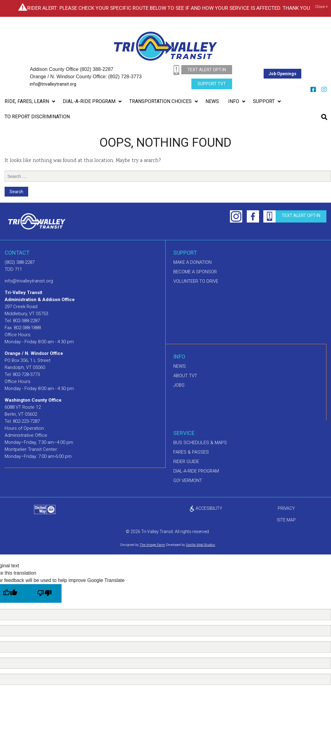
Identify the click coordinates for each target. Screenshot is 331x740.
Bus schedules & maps (200, 442)
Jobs (179, 385)
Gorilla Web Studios (200, 545)
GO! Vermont (187, 480)
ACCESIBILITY (205, 508)
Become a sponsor (195, 271)
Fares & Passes (191, 452)
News (179, 366)
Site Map (286, 519)
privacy (286, 508)
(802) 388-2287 (20, 262)
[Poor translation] (44, 593)
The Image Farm (152, 545)
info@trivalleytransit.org (53, 84)
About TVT (185, 375)
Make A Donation (192, 262)
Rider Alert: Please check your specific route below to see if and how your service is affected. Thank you (168, 8)
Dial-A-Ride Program (196, 471)
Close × (321, 7)
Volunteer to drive (195, 281)
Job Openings (282, 73)
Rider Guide (186, 461)
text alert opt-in (206, 69)
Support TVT (211, 83)
